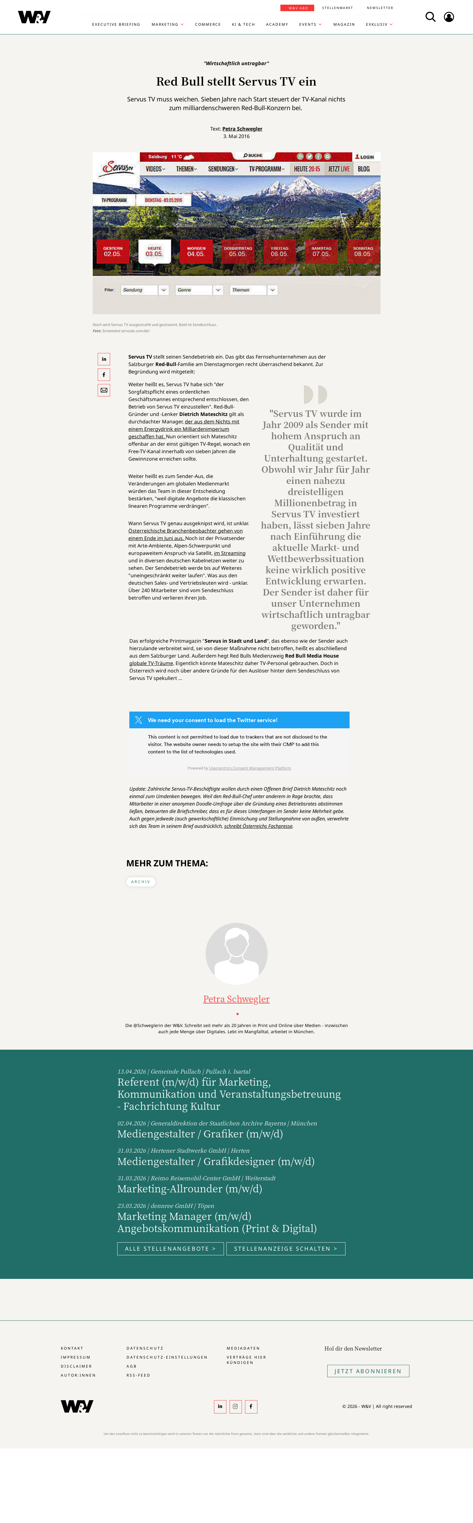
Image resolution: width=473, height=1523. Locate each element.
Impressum (76, 1357)
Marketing (165, 24)
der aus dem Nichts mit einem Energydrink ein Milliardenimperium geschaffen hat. (183, 429)
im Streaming (230, 553)
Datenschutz (145, 1348)
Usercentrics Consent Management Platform (250, 768)
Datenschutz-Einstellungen (167, 1357)
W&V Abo (298, 8)
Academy (277, 24)
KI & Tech (243, 24)
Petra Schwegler (242, 128)
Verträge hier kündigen (246, 1360)
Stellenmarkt (337, 8)
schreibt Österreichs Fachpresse (258, 826)
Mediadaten (243, 1348)
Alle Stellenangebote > (170, 1248)
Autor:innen (78, 1375)
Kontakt (72, 1348)
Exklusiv (377, 24)
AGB (132, 1366)
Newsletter (380, 8)
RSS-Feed (139, 1375)
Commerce (208, 24)
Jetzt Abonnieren (368, 1371)
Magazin (344, 24)
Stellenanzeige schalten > (286, 1248)
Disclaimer (76, 1366)
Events (308, 24)
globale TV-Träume (151, 663)
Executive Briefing (116, 24)
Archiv (140, 881)
